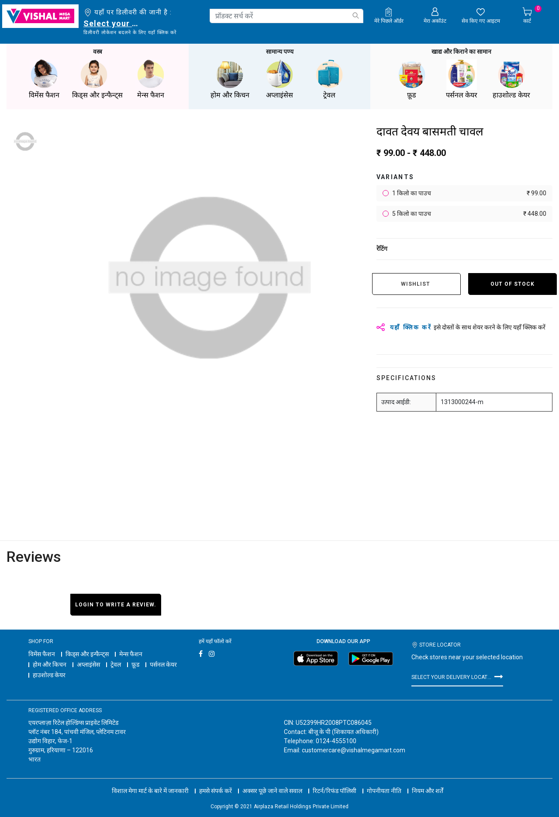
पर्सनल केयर (163, 663)
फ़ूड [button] (412, 78)
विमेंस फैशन (41, 653)
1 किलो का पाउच (468, 192)
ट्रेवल (115, 663)
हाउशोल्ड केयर (49, 674)
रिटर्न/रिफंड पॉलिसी (334, 782)
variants (395, 176)
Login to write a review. (115, 604)
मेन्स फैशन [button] (151, 78)
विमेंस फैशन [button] (44, 78)
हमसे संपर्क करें (215, 782)
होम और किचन (49, 663)
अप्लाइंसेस (88, 663)
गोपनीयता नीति (384, 782)
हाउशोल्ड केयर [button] (511, 78)
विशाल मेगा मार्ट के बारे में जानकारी (150, 782)
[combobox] (286, 16)
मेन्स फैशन (130, 653)
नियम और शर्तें (427, 782)
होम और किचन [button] (230, 78)
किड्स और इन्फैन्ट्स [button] (97, 78)
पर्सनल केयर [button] (461, 78)
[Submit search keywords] (355, 15)
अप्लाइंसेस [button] (279, 78)
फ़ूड (135, 663)
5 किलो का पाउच (468, 213)
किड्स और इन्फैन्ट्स (87, 653)
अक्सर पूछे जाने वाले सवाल (272, 782)
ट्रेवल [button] (329, 78)
